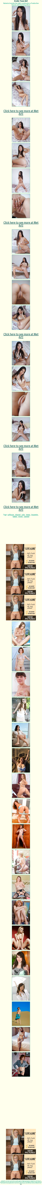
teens (28, 515)
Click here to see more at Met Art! (21, 112)
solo (23, 515)
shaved (17, 515)
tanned (26, 516)
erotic (20, 516)
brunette (34, 515)
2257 (21, 1184)
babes (15, 516)
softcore (11, 515)
